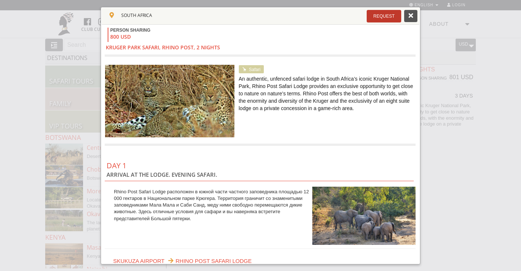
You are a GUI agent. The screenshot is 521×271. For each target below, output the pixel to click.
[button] (384, 16)
